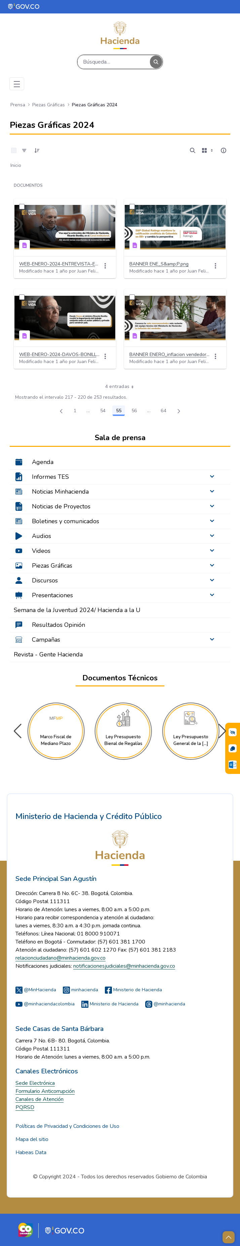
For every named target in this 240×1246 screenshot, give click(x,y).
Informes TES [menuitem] (50, 477)
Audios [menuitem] (41, 536)
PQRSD (24, 1107)
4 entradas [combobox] (121, 386)
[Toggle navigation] (16, 83)
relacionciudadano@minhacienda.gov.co (60, 958)
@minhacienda (165, 1004)
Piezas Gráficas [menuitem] (52, 566)
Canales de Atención (39, 1099)
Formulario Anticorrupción (45, 1091)
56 (136, 411)
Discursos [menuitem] (45, 580)
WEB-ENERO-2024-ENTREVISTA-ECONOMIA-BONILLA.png (59, 264)
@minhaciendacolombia (45, 1004)
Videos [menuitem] (41, 551)
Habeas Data (30, 1152)
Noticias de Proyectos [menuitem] (61, 506)
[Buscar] (114, 62)
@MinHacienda (35, 990)
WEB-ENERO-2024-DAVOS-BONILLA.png (59, 354)
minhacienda (80, 990)
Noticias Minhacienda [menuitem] (60, 492)
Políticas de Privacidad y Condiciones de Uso (67, 1126)
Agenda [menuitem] (42, 462)
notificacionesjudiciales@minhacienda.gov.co (124, 966)
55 (120, 411)
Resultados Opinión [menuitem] (58, 625)
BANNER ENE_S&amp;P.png (159, 264)
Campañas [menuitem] (46, 640)
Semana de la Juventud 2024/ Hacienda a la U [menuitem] (77, 610)
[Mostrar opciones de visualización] (208, 150)
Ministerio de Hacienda (133, 990)
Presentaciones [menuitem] (52, 595)
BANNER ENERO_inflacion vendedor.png (169, 354)
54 (105, 411)
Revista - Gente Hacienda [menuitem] (48, 654)
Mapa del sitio (31, 1139)
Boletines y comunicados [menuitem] (65, 521)
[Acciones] (105, 265)
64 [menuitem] (165, 411)
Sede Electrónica (35, 1083)
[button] (222, 731)
